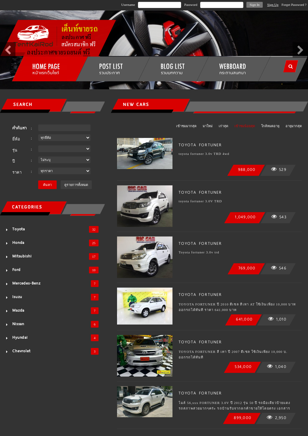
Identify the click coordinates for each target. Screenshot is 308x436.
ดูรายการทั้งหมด (76, 185)
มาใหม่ (208, 126)
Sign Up (272, 4)
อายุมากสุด (294, 126)
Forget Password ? (294, 4)
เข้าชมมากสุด (186, 126)
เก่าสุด (223, 126)
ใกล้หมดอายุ (270, 126)
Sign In (254, 4)
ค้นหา (47, 185)
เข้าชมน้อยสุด (244, 126)
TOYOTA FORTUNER (200, 145)
